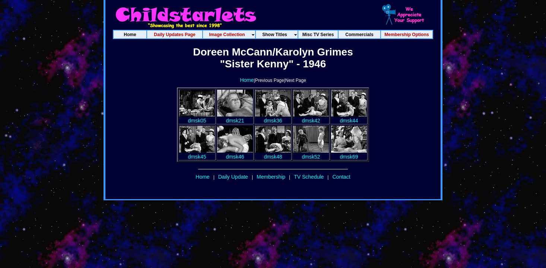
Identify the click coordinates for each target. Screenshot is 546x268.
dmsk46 (235, 154)
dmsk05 (197, 118)
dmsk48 (273, 154)
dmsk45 (197, 154)
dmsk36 (273, 118)
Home (247, 80)
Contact (341, 177)
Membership (271, 177)
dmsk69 (349, 154)
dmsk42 (311, 118)
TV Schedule (309, 177)
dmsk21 (235, 118)
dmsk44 (349, 118)
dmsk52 (311, 154)
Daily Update (233, 177)
